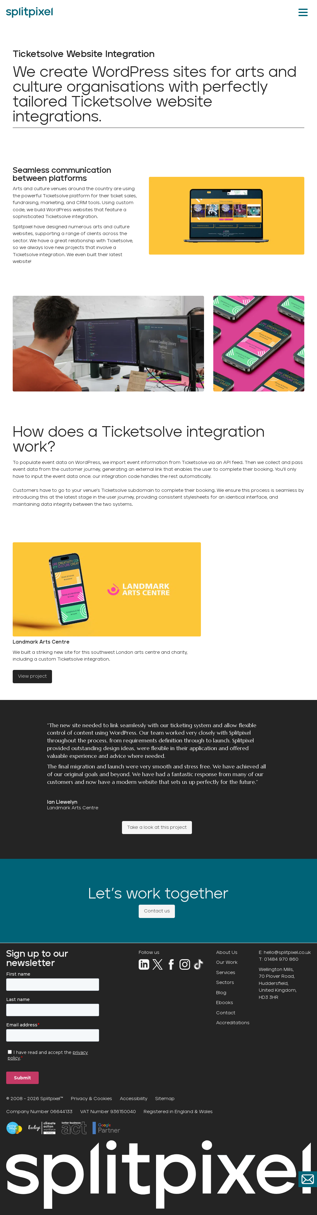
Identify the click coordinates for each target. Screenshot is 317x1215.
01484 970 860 (281, 959)
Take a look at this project (157, 827)
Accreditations (233, 1023)
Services (225, 972)
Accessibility (133, 1098)
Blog (221, 992)
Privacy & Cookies (91, 1098)
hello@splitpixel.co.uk (287, 952)
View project (32, 676)
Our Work (226, 962)
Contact (225, 1013)
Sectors (225, 982)
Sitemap (165, 1098)
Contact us (157, 911)
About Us (226, 952)
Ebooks (224, 1002)
